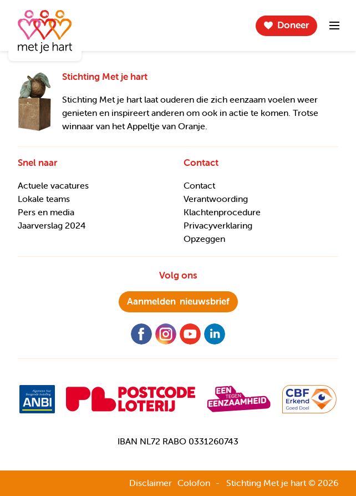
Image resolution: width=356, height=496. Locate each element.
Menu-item (334, 25)
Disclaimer (150, 482)
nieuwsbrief (178, 301)
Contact (199, 185)
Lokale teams (44, 198)
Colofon (193, 482)
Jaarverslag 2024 (52, 225)
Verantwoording (216, 198)
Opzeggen (204, 238)
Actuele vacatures (53, 185)
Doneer (293, 25)
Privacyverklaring (218, 225)
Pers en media (46, 211)
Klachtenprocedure (222, 211)
